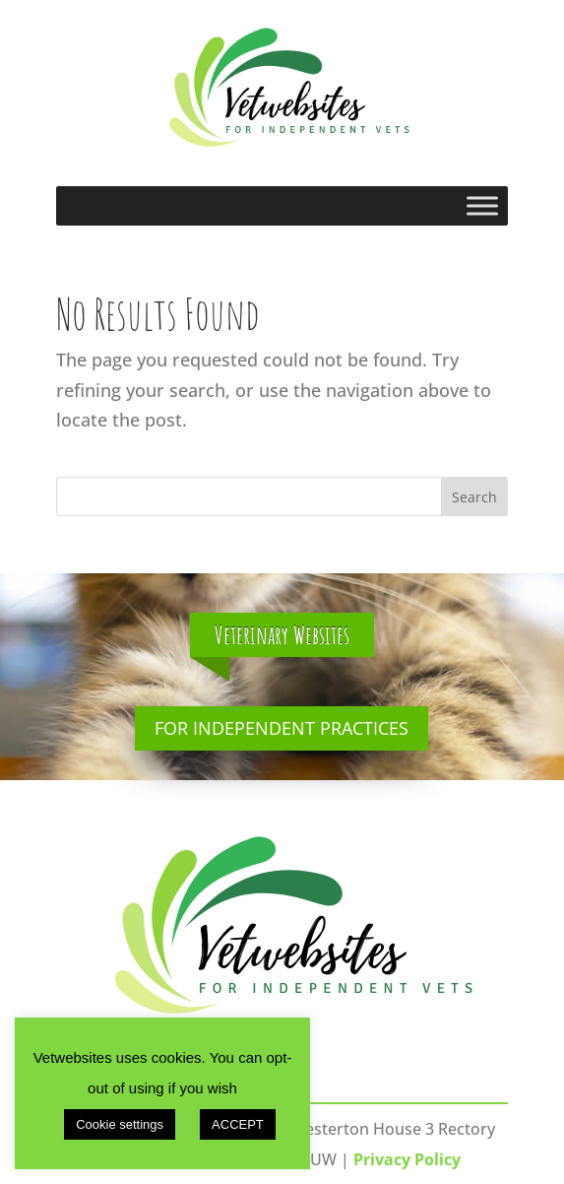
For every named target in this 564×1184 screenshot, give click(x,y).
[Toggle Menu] (482, 205)
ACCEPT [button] (238, 1124)
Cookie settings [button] (119, 1124)
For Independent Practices (281, 728)
